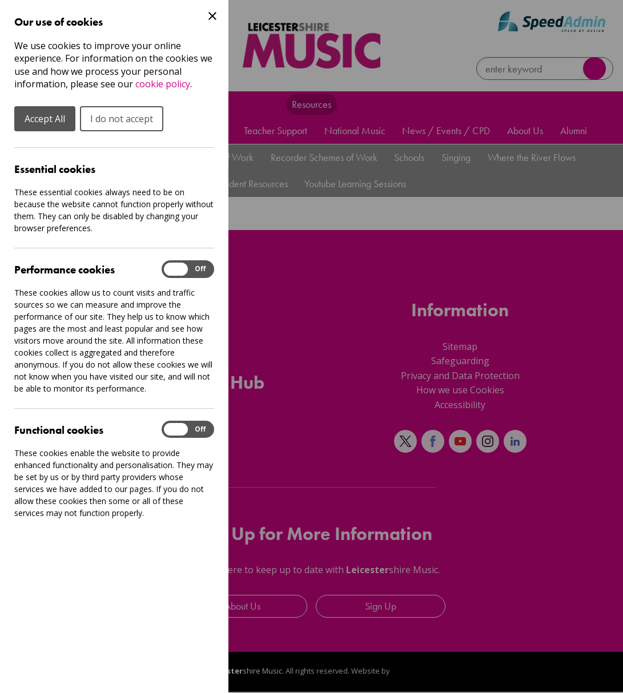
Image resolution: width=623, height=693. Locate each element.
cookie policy (162, 84)
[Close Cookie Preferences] (212, 16)
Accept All (45, 118)
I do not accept (121, 118)
